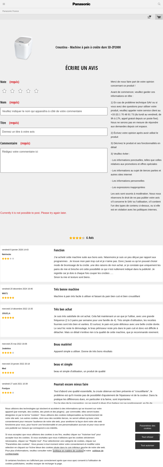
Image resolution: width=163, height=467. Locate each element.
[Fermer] (159, 435)
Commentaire (15, 143)
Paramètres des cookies (147, 427)
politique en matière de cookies (68, 450)
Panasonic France (10, 11)
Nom (9, 102)
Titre (9, 123)
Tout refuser (147, 437)
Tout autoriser (147, 445)
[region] (81, 435)
